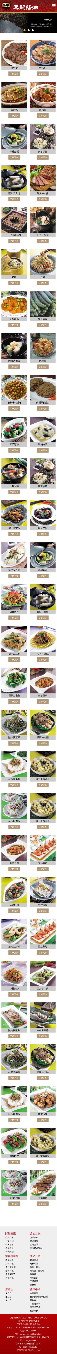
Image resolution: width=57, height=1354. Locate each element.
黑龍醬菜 (34, 1277)
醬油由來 (34, 1237)
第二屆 (8, 1297)
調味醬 (33, 1274)
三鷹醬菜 (34, 1281)
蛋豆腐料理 (10, 1267)
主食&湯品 (10, 1274)
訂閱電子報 (35, 1307)
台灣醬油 (34, 1244)
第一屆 (8, 1300)
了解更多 (14, 74)
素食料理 (9, 1270)
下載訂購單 (35, 1304)
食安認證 (9, 1251)
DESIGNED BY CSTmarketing (28, 1350)
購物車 (33, 1300)
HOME (19, 6)
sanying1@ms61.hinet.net (31, 1334)
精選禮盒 (34, 1260)
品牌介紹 (9, 1237)
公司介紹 (9, 1241)
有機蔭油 (34, 1263)
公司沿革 (9, 1244)
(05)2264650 (31, 1331)
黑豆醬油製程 (36, 1248)
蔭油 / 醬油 (35, 1267)
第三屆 (8, 1293)
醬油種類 (34, 1241)
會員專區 (34, 1293)
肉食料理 (9, 1260)
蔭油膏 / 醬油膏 (37, 1270)
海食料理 (9, 1263)
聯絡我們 (34, 1311)
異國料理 (9, 1277)
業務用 (33, 1285)
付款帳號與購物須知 (39, 1297)
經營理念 (9, 1248)
